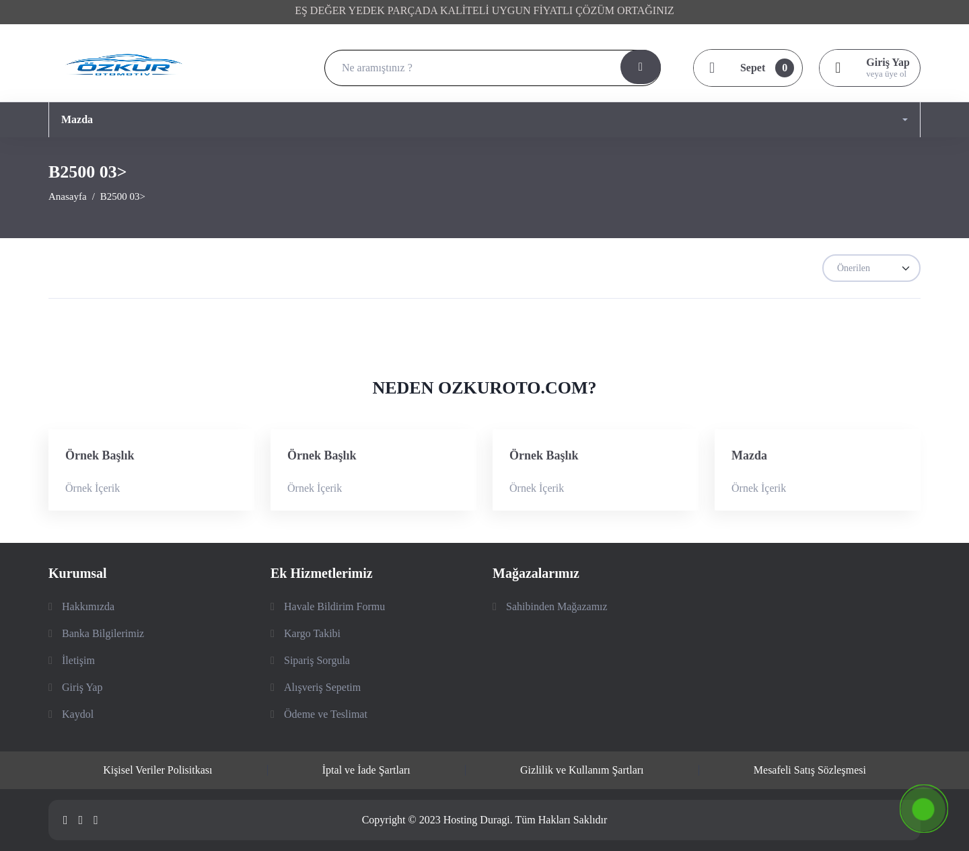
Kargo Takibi (312, 633)
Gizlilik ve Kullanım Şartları (582, 770)
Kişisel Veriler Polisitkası (157, 770)
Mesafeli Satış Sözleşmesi (810, 770)
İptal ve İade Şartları (366, 770)
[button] (484, 119)
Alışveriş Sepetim (322, 687)
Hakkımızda (88, 606)
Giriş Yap (82, 687)
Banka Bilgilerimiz (103, 633)
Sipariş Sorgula (317, 660)
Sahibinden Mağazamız (557, 606)
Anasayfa (67, 196)
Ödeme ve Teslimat (325, 714)
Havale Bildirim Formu (334, 606)
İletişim (78, 660)
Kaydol (78, 714)
